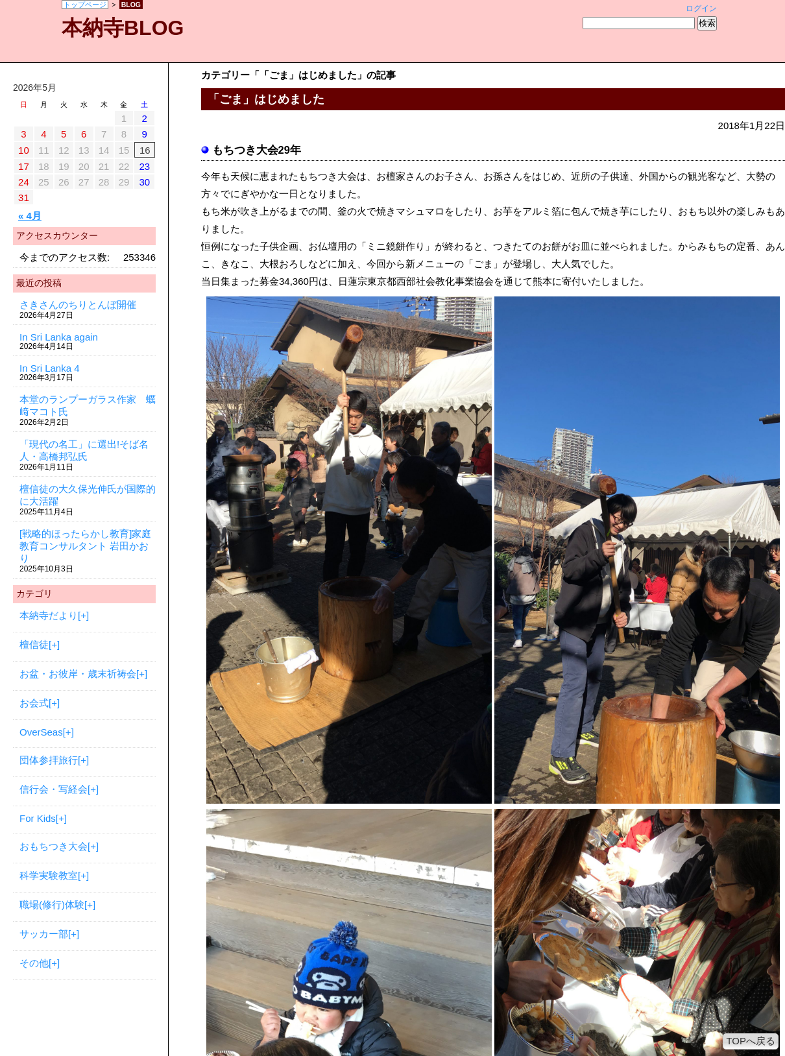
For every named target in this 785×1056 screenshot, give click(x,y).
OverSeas (41, 732)
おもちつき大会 (53, 846)
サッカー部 (43, 933)
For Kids (37, 818)
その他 (34, 962)
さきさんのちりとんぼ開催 (77, 304)
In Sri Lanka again (58, 336)
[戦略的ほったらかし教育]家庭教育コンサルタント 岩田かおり (85, 546)
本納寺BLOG (123, 28)
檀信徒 (34, 644)
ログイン (701, 8)
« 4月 (30, 215)
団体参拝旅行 (48, 759)
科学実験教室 (48, 875)
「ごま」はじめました (266, 99)
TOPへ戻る (750, 1040)
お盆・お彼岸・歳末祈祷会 (77, 673)
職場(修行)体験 (51, 904)
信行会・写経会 (53, 789)
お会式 (34, 702)
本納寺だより (48, 615)
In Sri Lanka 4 (49, 368)
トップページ (85, 4)
